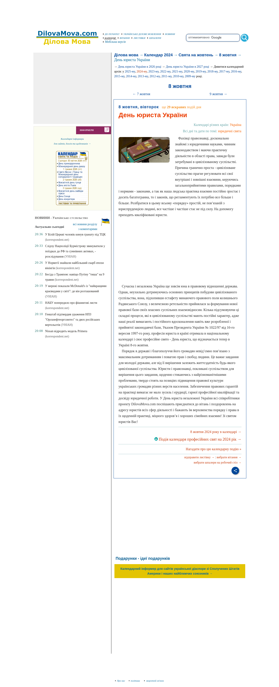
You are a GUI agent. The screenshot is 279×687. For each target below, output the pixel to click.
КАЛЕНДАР (109, 38)
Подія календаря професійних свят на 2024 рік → (197, 439)
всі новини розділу (85, 224)
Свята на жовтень (196, 55)
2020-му (189, 71)
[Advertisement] (139, 13)
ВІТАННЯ (123, 38)
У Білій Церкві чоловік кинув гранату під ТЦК (75, 234)
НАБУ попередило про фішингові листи (71, 302)
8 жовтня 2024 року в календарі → (215, 432)
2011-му (166, 76)
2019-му (201, 71)
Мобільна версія (114, 41)
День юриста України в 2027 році (187, 66)
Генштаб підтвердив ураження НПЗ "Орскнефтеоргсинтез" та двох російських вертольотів (72, 319)
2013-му (143, 76)
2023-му (153, 71)
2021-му (177, 71)
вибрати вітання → (229, 457)
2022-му (165, 71)
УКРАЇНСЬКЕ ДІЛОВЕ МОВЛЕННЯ (141, 34)
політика (134, 680)
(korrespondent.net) (57, 239)
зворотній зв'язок (154, 680)
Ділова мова (126, 55)
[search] (213, 37)
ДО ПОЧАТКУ (111, 34)
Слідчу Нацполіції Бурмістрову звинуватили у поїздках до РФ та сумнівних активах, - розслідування (75, 251)
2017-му (224, 71)
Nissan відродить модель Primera (66, 331)
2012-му (155, 76)
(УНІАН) (70, 256)
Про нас (120, 680)
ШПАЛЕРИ (154, 38)
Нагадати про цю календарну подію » (213, 449)
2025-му (130, 71)
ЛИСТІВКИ (138, 38)
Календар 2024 (158, 55)
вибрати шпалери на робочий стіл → (217, 462)
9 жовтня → (218, 94)
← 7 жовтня (141, 94)
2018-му (212, 71)
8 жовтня (227, 55)
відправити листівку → (199, 457)
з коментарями (87, 229)
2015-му (119, 76)
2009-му (190, 76)
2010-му (178, 76)
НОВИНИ (168, 34)
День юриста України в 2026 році (139, 66)
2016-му (236, 71)
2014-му (131, 76)
